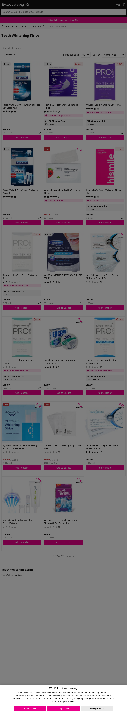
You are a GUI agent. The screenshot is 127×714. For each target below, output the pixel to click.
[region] (63, 699)
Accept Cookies (30, 708)
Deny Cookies (63, 708)
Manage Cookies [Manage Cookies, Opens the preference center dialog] (97, 708)
